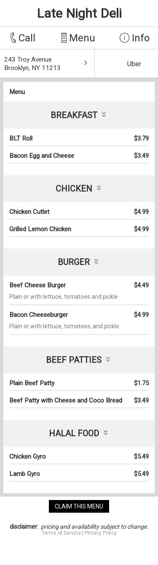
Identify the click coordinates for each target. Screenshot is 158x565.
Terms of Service (61, 533)
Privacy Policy (101, 533)
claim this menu (79, 506)
